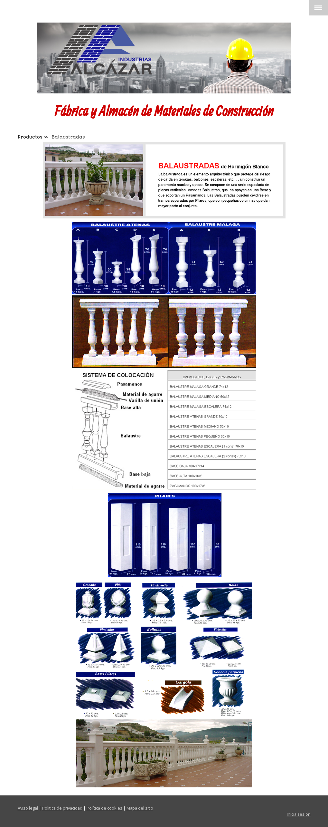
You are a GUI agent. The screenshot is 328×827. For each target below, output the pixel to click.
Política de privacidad (62, 808)
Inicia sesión (299, 814)
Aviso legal (28, 808)
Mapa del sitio (140, 808)
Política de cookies (104, 808)
